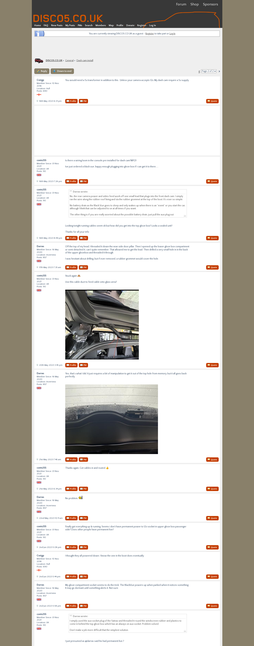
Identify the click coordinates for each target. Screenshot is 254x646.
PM (85, 101)
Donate (130, 25)
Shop (194, 4)
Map (111, 25)
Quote (214, 101)
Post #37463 (37, 237)
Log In (152, 25)
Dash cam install (85, 60)
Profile (120, 25)
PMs (80, 25)
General (69, 60)
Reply (44, 71)
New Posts (56, 25)
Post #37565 (37, 576)
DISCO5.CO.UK (54, 60)
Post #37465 (37, 267)
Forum (181, 4)
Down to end (64, 71)
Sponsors (210, 4)
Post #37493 (37, 518)
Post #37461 (37, 100)
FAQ (46, 25)
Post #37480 (37, 364)
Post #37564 (37, 547)
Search (89, 25)
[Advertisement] (127, 47)
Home (37, 25)
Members (101, 25)
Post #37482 (37, 459)
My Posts (70, 25)
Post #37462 (37, 181)
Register (141, 25)
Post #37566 (37, 605)
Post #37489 (37, 488)
